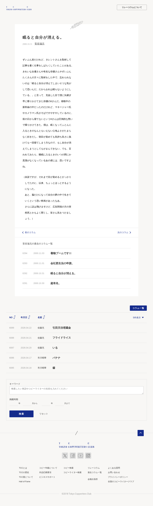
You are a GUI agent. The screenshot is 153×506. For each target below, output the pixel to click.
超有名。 (55, 283)
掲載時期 (13, 399)
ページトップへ (141, 431)
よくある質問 (114, 466)
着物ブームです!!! (60, 252)
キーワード (14, 383)
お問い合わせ (114, 471)
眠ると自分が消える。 (63, 272)
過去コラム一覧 (95, 471)
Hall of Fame (24, 480)
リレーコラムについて (132, 7)
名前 (41, 317)
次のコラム (122, 232)
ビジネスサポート (47, 475)
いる (55, 347)
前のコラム (30, 232)
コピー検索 (68, 466)
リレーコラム (94, 466)
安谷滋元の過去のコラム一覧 (38, 243)
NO (12, 317)
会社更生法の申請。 (62, 262)
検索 (21, 413)
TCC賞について (26, 475)
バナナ (56, 357)
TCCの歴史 (24, 471)
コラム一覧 (138, 308)
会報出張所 (93, 477)
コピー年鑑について (48, 466)
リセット (43, 412)
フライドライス (61, 337)
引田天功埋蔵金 (61, 327)
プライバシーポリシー (118, 475)
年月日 (26, 317)
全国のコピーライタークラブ (121, 480)
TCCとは (23, 466)
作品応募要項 (45, 471)
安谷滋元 (39, 43)
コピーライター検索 (72, 471)
